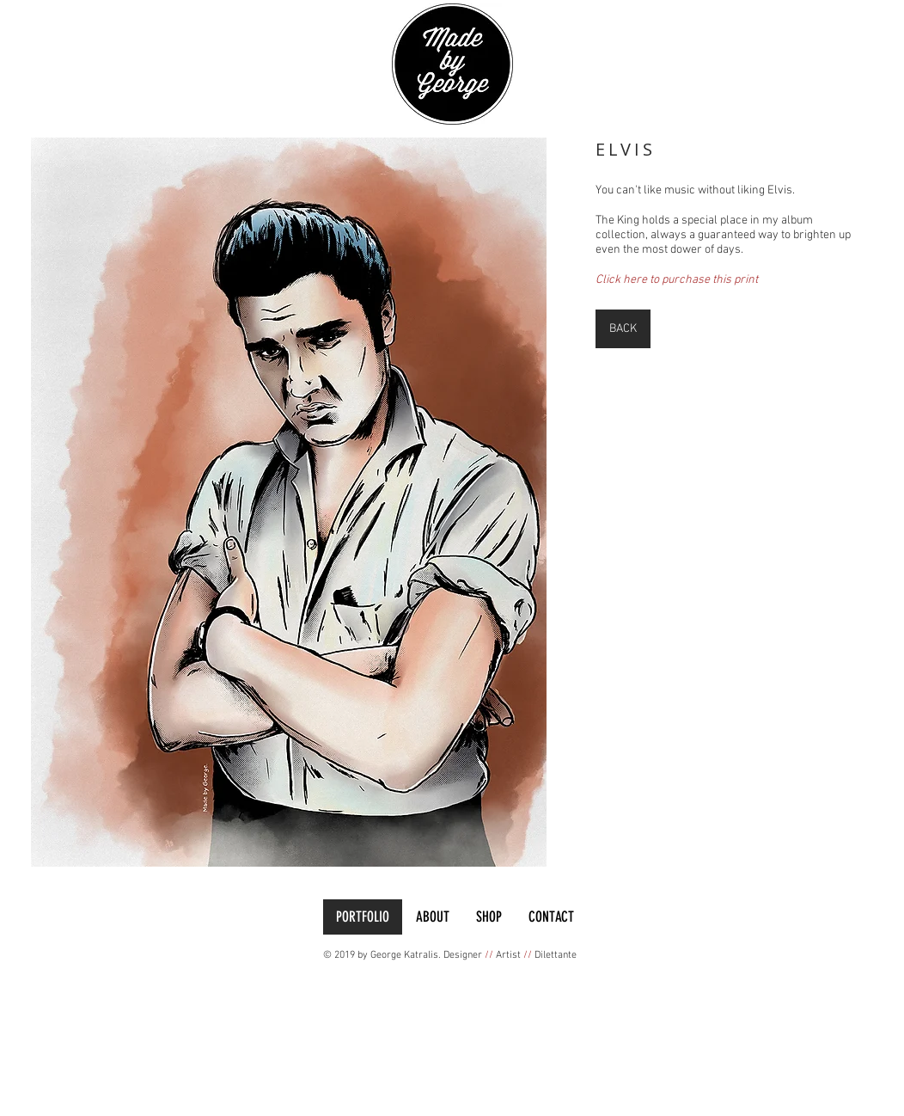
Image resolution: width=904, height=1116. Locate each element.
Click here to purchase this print (677, 280)
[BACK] (623, 329)
